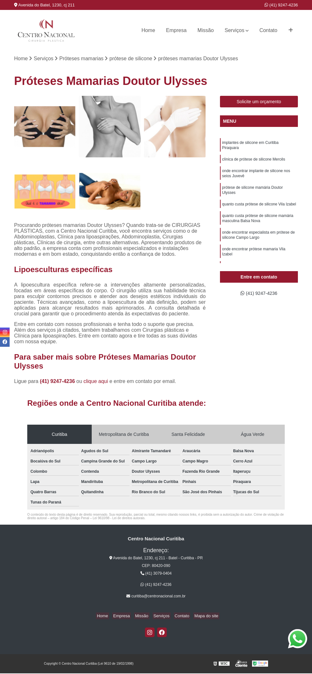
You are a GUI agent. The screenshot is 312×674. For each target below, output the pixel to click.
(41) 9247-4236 (281, 5)
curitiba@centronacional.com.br (155, 597)
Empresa (176, 30)
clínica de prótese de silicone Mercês (253, 161)
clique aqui (95, 381)
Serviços (234, 30)
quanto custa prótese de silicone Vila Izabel (259, 209)
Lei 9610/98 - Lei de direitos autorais (119, 518)
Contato (268, 30)
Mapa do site (201, 616)
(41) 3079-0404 (156, 574)
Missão (206, 30)
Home (148, 30)
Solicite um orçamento (259, 102)
